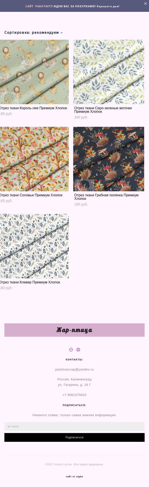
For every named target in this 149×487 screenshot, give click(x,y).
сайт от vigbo (74, 477)
